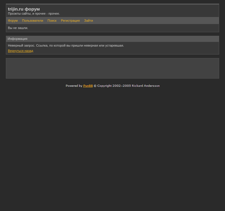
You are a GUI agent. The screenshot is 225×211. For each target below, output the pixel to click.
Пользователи (32, 20)
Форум (13, 20)
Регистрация (70, 20)
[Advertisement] (148, 68)
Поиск (51, 20)
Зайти (88, 20)
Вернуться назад (20, 50)
